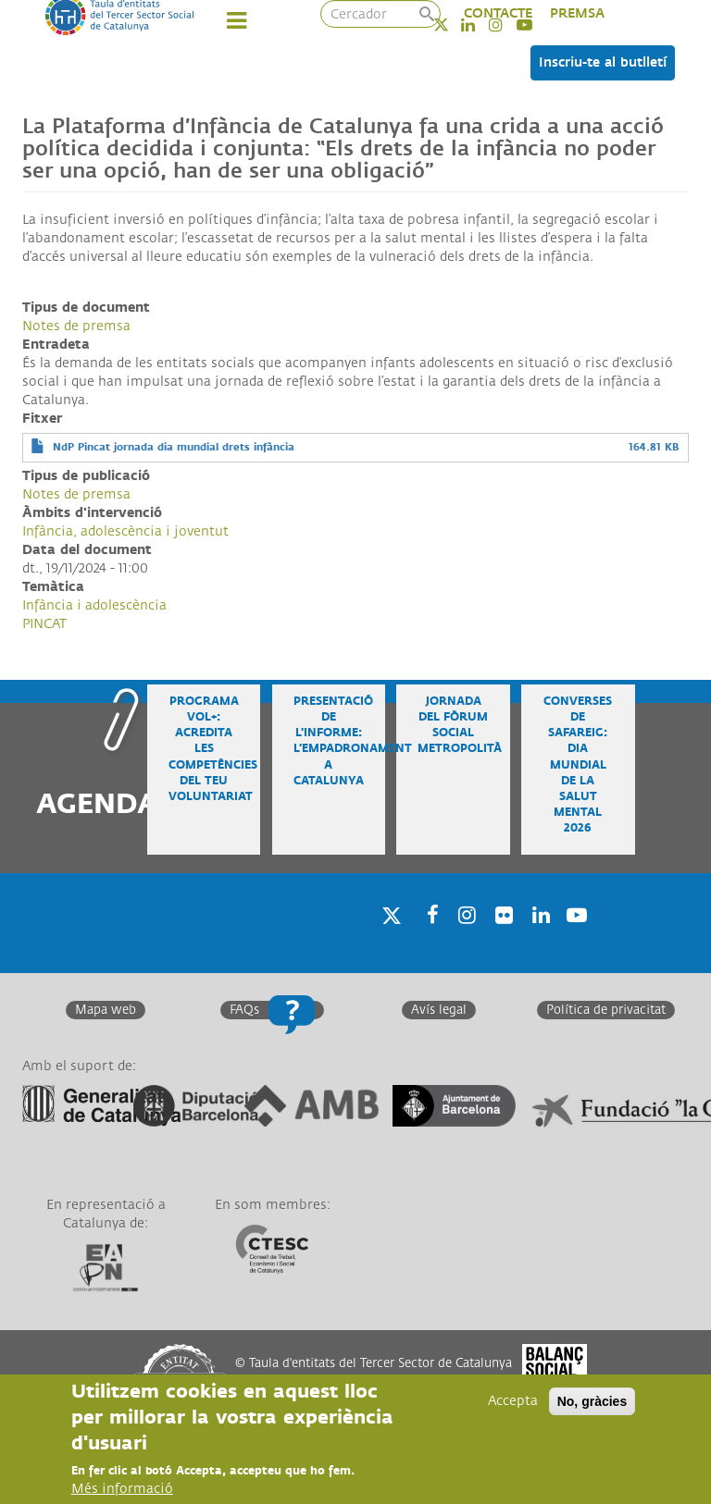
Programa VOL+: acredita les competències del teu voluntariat (212, 749)
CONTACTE (498, 13)
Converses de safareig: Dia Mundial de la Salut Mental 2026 (577, 765)
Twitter (453, 24)
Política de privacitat (606, 1010)
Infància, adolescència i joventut (125, 531)
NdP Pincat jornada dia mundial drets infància (173, 447)
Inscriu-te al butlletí (603, 62)
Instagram (464, 939)
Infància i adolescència (94, 605)
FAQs (244, 1010)
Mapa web (105, 1010)
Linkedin (538, 939)
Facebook (427, 939)
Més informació (122, 1492)
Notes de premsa (76, 326)
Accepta (513, 1405)
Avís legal (439, 1010)
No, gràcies (592, 1405)
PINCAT (44, 624)
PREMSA (577, 13)
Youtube (575, 939)
